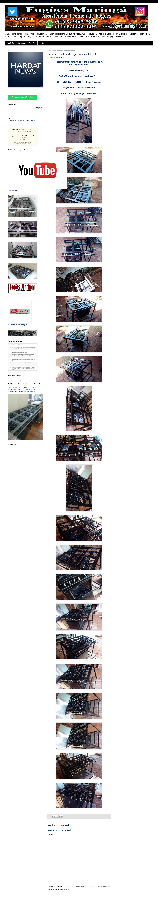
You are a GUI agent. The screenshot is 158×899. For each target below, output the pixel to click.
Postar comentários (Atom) (61, 889)
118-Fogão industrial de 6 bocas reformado (24, 384)
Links (41, 43)
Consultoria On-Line (27, 43)
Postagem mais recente (55, 886)
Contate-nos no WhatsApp (22, 97)
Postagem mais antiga (103, 886)
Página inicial (80, 886)
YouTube (10, 43)
